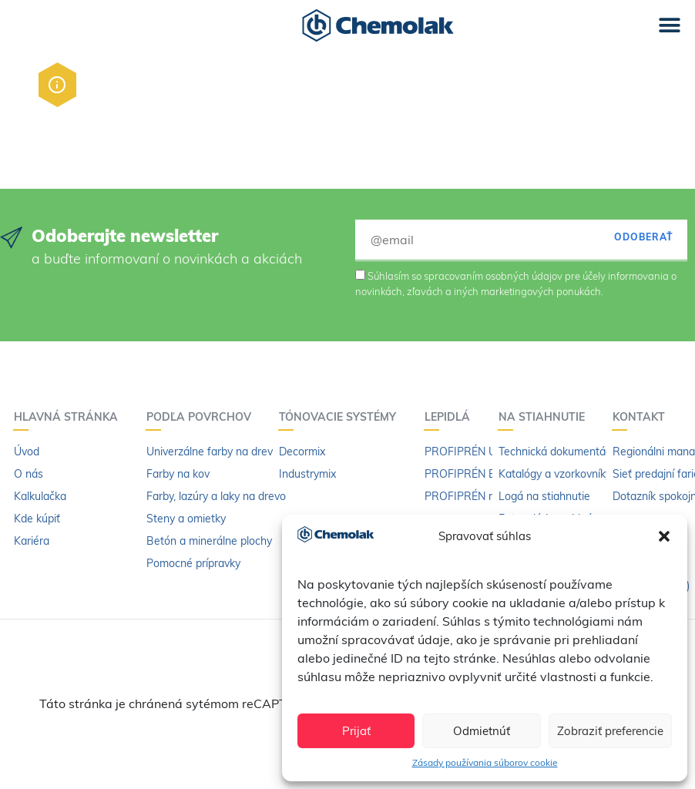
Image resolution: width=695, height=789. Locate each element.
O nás (28, 474)
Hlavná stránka (70, 417)
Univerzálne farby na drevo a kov (227, 451)
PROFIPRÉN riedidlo (474, 496)
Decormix (302, 451)
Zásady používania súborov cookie (485, 762)
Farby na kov (178, 474)
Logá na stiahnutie (544, 496)
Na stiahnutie (546, 417)
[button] (664, 536)
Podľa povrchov (202, 417)
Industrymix (307, 474)
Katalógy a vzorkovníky (555, 474)
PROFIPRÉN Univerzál (479, 451)
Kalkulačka (40, 496)
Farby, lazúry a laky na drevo (216, 496)
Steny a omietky (186, 518)
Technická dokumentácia (559, 451)
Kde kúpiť (37, 518)
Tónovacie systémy (341, 417)
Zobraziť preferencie (610, 731)
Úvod (26, 451)
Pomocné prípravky (193, 563)
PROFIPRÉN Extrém (474, 474)
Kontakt (643, 417)
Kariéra (31, 541)
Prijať (356, 731)
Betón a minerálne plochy (209, 541)
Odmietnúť (481, 731)
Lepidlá (451, 417)
